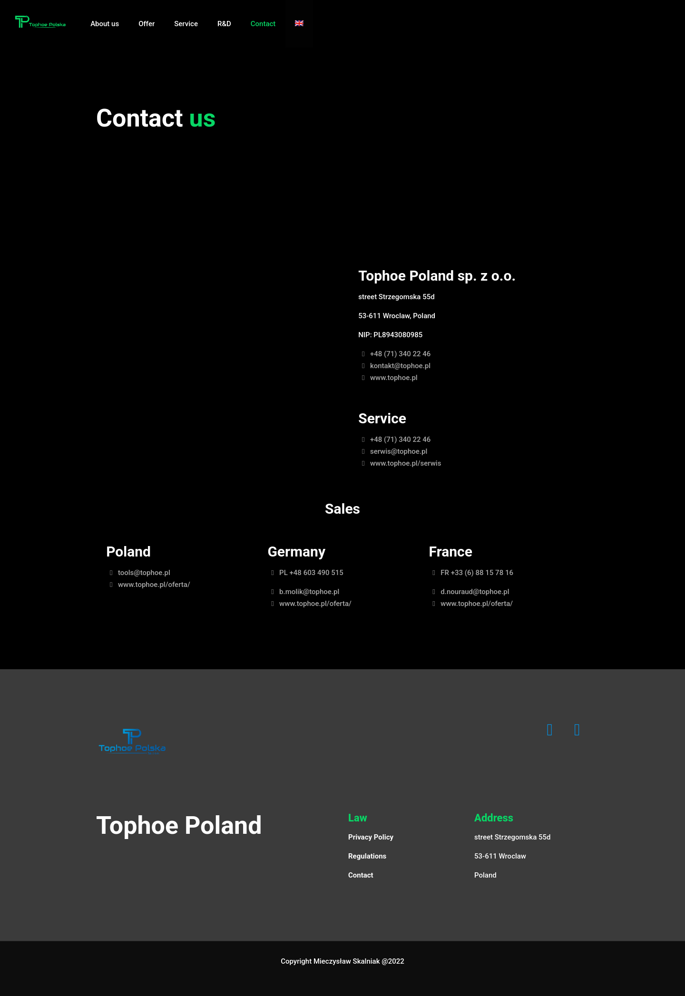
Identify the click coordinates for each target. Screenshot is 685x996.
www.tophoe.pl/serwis (399, 463)
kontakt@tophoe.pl (394, 365)
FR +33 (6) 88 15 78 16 (471, 572)
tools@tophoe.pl (138, 572)
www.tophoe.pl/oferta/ (148, 584)
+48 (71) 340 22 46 (394, 354)
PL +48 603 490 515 (305, 572)
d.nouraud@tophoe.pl (469, 591)
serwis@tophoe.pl (392, 451)
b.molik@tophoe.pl (303, 591)
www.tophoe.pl (387, 377)
